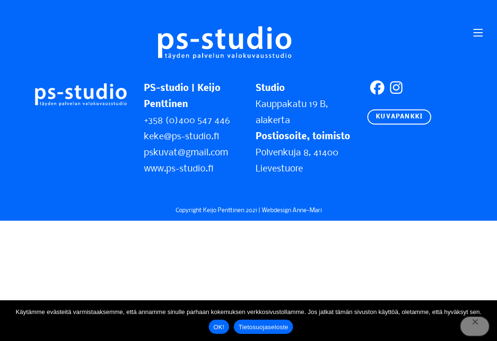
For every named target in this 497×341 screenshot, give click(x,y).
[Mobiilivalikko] (478, 33)
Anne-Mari (307, 210)
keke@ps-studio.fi (181, 137)
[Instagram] (396, 89)
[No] (475, 326)
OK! (218, 327)
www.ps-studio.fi (178, 169)
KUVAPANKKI (399, 117)
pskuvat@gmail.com (186, 153)
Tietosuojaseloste (263, 327)
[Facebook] (377, 89)
